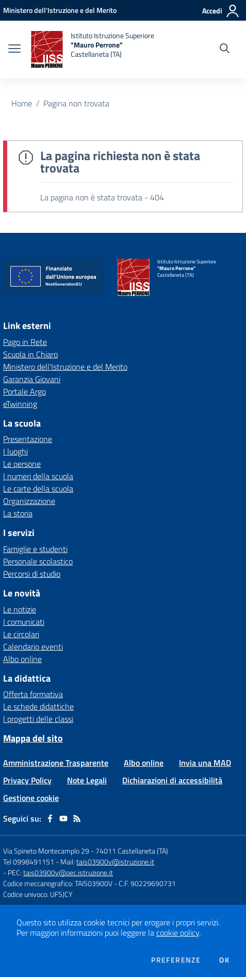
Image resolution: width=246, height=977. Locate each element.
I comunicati (23, 622)
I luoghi (15, 451)
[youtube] (63, 818)
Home (21, 103)
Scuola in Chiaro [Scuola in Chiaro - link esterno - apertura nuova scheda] (30, 354)
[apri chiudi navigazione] (14, 49)
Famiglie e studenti (35, 549)
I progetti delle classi (38, 719)
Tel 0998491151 (29, 861)
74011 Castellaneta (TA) (131, 850)
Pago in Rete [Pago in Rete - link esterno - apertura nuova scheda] (25, 342)
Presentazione (27, 439)
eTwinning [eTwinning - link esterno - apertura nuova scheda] (20, 404)
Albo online (22, 659)
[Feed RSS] (76, 818)
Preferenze (176, 960)
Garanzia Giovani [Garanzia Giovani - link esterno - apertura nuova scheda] (31, 379)
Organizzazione (29, 501)
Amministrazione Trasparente (55, 763)
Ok (224, 960)
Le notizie (19, 609)
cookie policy (177, 932)
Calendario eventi (33, 646)
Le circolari (21, 634)
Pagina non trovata (76, 103)
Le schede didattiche (38, 706)
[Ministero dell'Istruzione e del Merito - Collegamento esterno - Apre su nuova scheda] (60, 10)
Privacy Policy (27, 780)
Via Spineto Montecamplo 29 (46, 850)
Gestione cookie (31, 798)
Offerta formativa (33, 694)
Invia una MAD (205, 763)
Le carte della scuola (38, 488)
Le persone (22, 464)
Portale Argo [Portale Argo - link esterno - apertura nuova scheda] (24, 391)
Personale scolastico (38, 561)
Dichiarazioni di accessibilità (172, 780)
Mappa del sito (33, 738)
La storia (17, 513)
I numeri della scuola (38, 476)
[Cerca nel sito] (225, 49)
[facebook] (50, 818)
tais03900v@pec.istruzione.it (68, 872)
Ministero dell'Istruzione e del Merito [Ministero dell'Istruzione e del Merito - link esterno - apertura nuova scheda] (65, 366)
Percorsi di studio (31, 574)
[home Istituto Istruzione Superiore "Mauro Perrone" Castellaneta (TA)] (92, 49)
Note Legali (87, 780)
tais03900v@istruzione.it (115, 861)
